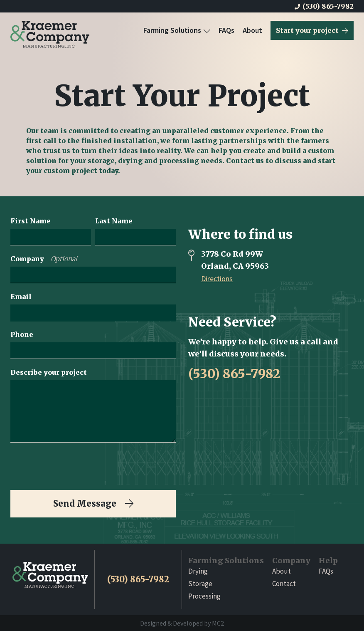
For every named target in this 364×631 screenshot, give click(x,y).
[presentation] (73, 466)
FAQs (226, 30)
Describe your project (48, 372)
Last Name (114, 221)
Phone (21, 334)
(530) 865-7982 (324, 6)
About (252, 30)
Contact (284, 583)
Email (21, 296)
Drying (198, 571)
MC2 (218, 623)
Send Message (93, 503)
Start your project (312, 30)
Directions (217, 278)
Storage (200, 583)
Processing (204, 596)
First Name (30, 221)
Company (43, 259)
